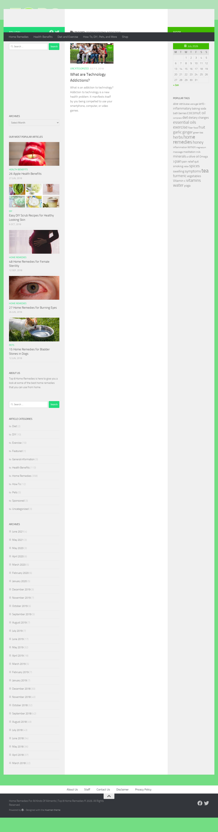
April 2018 (18, 769)
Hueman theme (52, 824)
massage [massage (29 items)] (178, 166)
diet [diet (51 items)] (185, 132)
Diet (14, 440)
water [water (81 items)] (178, 199)
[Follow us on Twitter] (57, 46)
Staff (87, 804)
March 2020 (19, 579)
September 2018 (21, 728)
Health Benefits (43, 36)
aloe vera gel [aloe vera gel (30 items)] (191, 118)
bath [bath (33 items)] (175, 127)
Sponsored (18, 515)
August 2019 (19, 637)
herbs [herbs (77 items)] (178, 151)
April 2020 (18, 570)
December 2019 (21, 603)
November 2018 (21, 711)
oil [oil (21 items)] (187, 171)
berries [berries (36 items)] (183, 127)
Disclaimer (122, 804)
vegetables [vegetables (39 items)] (194, 190)
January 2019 (19, 694)
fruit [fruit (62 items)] (202, 141)
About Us (72, 804)
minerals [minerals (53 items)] (179, 171)
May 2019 (17, 661)
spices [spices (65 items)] (194, 180)
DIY (10, 225)
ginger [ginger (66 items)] (187, 146)
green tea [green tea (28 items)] (198, 146)
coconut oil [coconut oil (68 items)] (196, 127)
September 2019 (21, 628)
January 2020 (19, 595)
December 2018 (21, 703)
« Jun (176, 99)
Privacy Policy (143, 804)
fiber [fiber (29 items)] (190, 142)
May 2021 (17, 554)
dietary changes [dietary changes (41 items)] (199, 132)
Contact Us (103, 804)
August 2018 (19, 736)
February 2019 (20, 686)
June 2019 (18, 653)
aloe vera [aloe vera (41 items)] (179, 118)
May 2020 (17, 562)
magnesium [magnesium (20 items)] (201, 162)
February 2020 (20, 587)
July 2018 (17, 744)
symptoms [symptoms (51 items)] (193, 186)
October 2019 (20, 620)
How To (16, 498)
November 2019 (21, 612)
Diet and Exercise (68, 36)
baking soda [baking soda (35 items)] (199, 123)
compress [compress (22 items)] (177, 132)
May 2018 (17, 761)
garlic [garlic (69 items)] (177, 146)
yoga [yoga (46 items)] (187, 200)
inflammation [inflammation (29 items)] (180, 161)
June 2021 (18, 546)
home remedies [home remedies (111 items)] (184, 153)
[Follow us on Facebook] (51, 46)
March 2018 (19, 777)
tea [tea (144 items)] (204, 185)
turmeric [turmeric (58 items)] (179, 190)
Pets (11, 359)
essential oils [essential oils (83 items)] (184, 136)
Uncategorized (79, 82)
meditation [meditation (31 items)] (189, 166)
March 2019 (19, 678)
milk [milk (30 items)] (198, 166)
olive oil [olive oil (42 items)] (194, 171)
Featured (17, 465)
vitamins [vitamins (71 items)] (193, 194)
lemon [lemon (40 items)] (192, 161)
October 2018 (20, 719)
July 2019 (17, 645)
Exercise (17, 457)
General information (23, 473)
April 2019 (18, 670)
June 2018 (18, 752)
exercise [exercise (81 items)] (180, 141)
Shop (125, 36)
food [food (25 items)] (196, 142)
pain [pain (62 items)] (178, 175)
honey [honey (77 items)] (198, 156)
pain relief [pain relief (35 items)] (188, 176)
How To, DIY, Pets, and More (100, 36)
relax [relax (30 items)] (186, 180)
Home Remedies (18, 36)
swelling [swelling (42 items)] (178, 186)
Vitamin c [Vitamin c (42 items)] (179, 195)
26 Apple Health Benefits (25, 188)
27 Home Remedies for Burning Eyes (33, 322)
